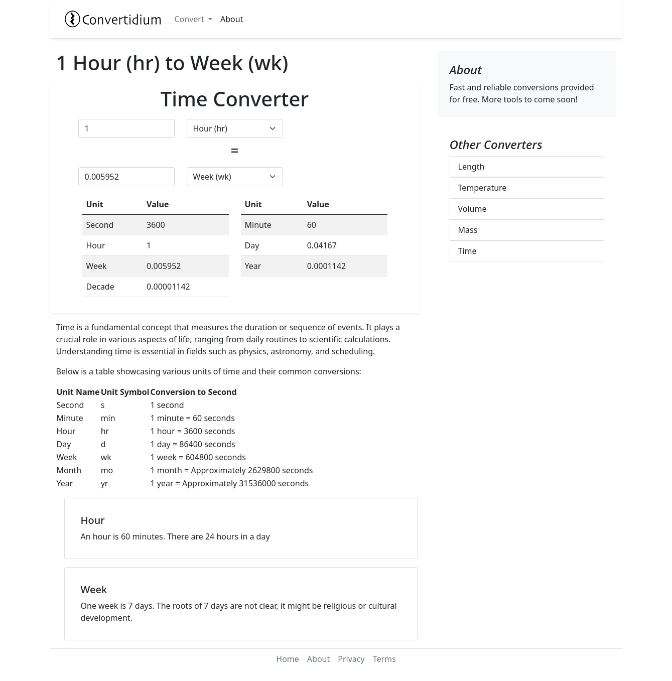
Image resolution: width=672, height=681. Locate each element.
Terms (384, 658)
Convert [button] (190, 19)
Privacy (351, 658)
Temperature (482, 187)
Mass (468, 229)
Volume (472, 208)
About (231, 19)
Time (467, 250)
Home (287, 658)
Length (471, 166)
